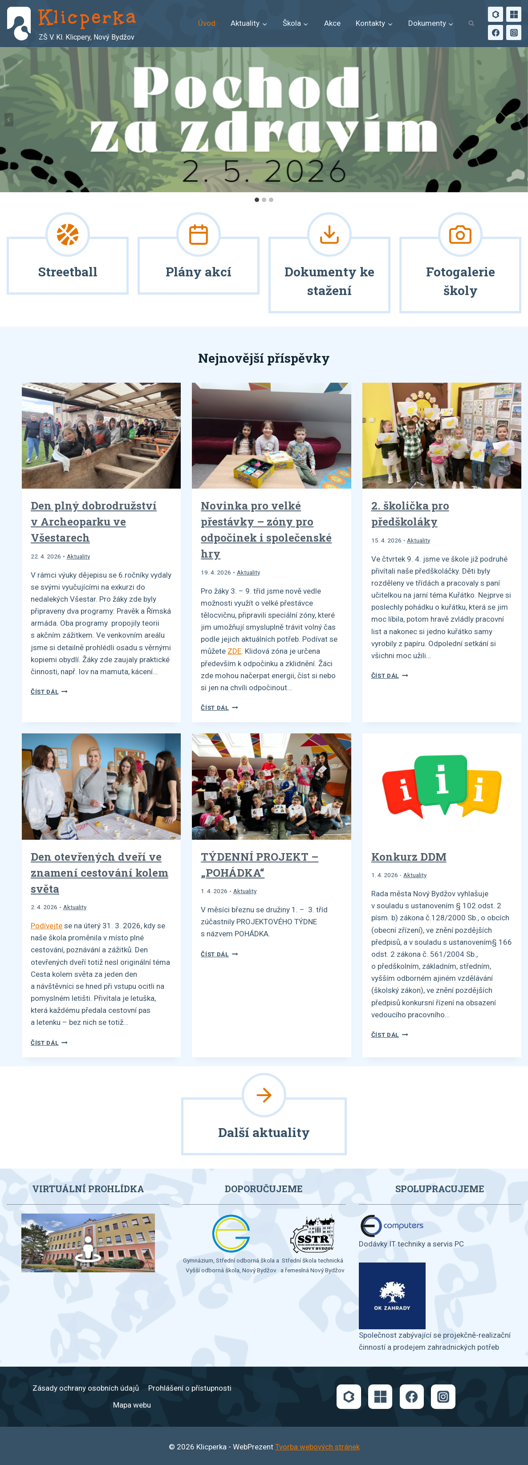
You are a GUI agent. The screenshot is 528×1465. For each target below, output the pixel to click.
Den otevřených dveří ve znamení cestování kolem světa (99, 873)
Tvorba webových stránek (317, 1446)
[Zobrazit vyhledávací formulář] (471, 23)
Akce (332, 23)
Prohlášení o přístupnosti (190, 1388)
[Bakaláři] (495, 14)
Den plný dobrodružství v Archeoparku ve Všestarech (94, 521)
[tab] (257, 200)
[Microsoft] (513, 14)
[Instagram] (513, 32)
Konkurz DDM (409, 857)
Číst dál (49, 691)
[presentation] (101, 436)
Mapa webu (132, 1404)
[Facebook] (495, 32)
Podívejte (46, 925)
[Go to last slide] (8, 119)
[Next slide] (519, 119)
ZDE (234, 651)
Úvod (206, 23)
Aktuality (78, 556)
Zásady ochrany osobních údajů (85, 1388)
